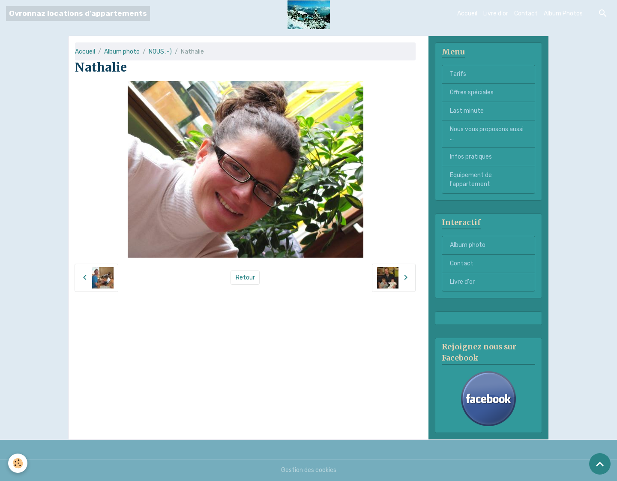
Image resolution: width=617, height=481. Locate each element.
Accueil (467, 13)
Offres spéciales (472, 92)
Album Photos (563, 13)
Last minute (467, 110)
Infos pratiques (471, 156)
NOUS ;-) (160, 51)
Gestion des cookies (308, 470)
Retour (245, 277)
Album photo (122, 51)
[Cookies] (18, 463)
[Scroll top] (600, 464)
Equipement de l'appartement (471, 179)
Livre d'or (495, 13)
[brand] (78, 13)
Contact (526, 13)
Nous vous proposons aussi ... (487, 134)
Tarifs (458, 74)
